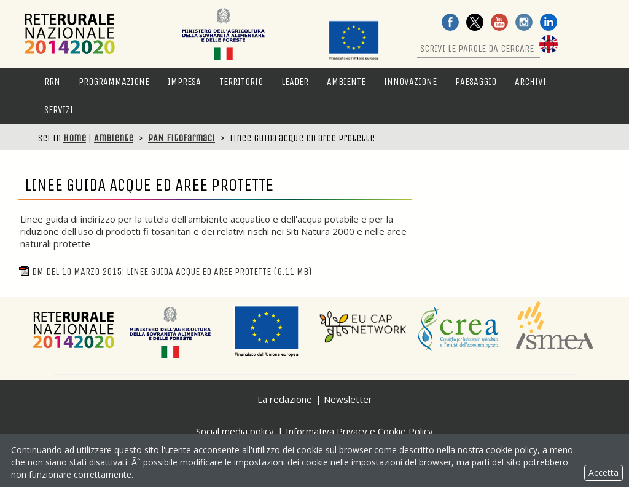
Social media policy (235, 431)
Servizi (58, 110)
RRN (52, 81)
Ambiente (346, 81)
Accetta (603, 472)
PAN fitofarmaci (181, 138)
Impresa (184, 81)
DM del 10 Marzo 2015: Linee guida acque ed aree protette (164, 271)
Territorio (241, 81)
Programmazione (114, 81)
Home (74, 138)
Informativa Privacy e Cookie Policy (359, 431)
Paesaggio (475, 81)
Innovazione (410, 81)
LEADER (294, 81)
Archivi (530, 81)
